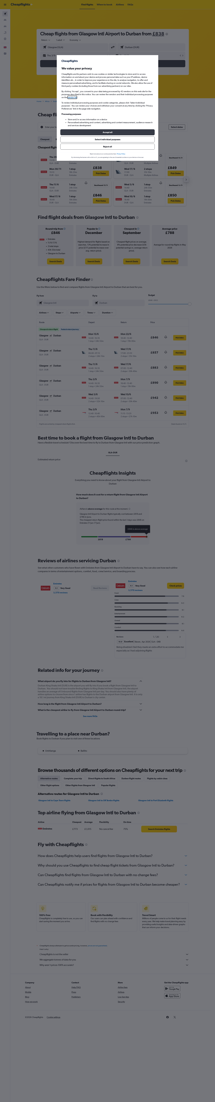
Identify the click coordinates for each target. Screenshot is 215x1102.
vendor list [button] (72, 97)
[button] (107, 132)
